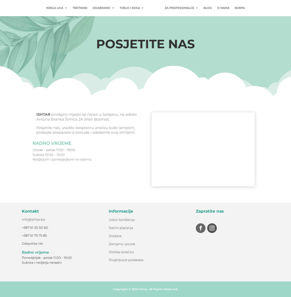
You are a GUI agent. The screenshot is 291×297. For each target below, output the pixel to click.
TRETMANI (81, 8)
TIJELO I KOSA (131, 8)
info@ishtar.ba (33, 219)
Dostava (115, 236)
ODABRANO (103, 8)
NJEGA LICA (56, 8)
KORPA (238, 8)
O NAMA (222, 8)
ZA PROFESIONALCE (178, 8)
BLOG (206, 8)
